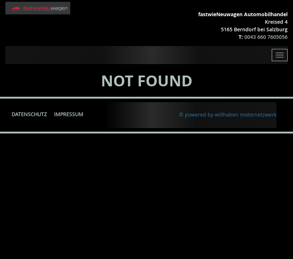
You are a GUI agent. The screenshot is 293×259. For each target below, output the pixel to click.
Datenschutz (29, 114)
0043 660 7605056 (266, 36)
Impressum (68, 114)
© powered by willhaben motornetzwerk (227, 114)
